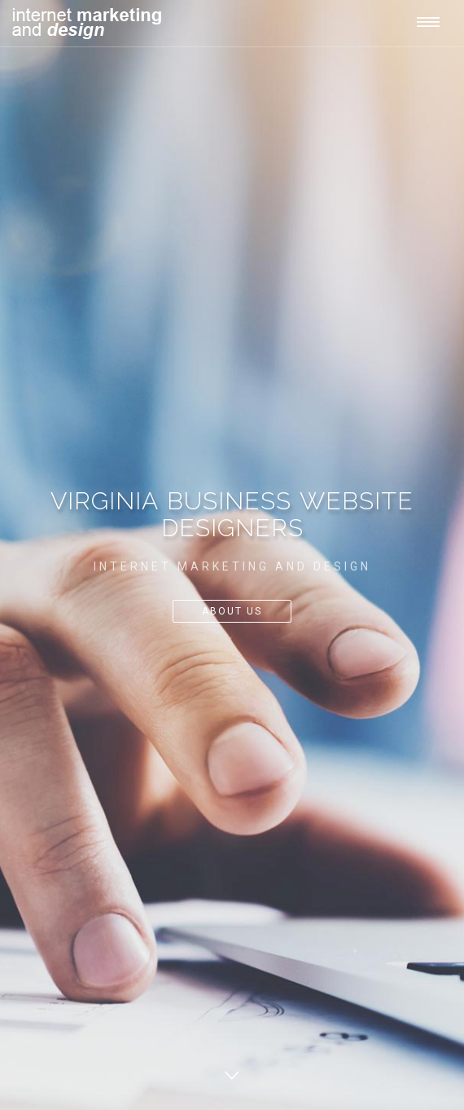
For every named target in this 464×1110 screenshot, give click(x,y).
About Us (232, 611)
